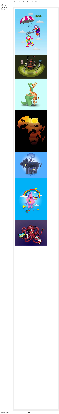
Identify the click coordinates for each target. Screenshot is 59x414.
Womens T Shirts (3, 5)
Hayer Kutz (2, 6)
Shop (2, 4)
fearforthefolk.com (4, 1)
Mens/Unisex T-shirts (4, 7)
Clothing (2, 8)
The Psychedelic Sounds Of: (4, 9)
